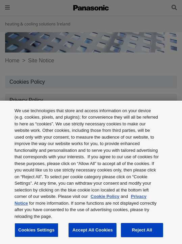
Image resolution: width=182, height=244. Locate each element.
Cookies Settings (36, 229)
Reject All (142, 229)
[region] (91, 172)
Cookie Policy (104, 196)
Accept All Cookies (92, 229)
